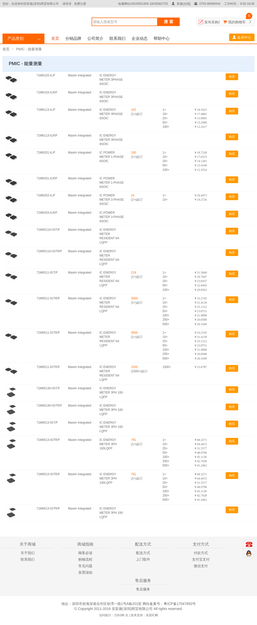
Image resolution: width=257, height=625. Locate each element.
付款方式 (201, 553)
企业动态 (140, 38)
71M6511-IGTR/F (48, 298)
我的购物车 (237, 22)
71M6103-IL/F (46, 75)
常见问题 (85, 566)
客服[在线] (181, 4)
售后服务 (143, 589)
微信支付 (201, 566)
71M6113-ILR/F (47, 135)
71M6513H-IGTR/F (49, 405)
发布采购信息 (214, 22)
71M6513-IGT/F (47, 422)
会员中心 (241, 37)
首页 (55, 38)
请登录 (67, 4)
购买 (232, 76)
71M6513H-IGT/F (48, 388)
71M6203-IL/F (46, 195)
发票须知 (85, 572)
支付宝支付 (201, 559)
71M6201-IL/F (46, 152)
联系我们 (117, 38)
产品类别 (16, 38)
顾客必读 (85, 553)
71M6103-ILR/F (47, 92)
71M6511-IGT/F (47, 272)
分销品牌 (73, 38)
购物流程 (85, 559)
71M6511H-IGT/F (48, 229)
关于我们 (28, 553)
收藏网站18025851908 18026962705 (143, 4)
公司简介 (95, 38)
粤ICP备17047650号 (180, 604)
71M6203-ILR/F (47, 212)
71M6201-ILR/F (47, 178)
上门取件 (143, 559)
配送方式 (143, 553)
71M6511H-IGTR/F (49, 251)
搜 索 (168, 22)
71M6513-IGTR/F (48, 440)
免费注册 (80, 4)
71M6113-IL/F (46, 109)
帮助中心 (162, 38)
